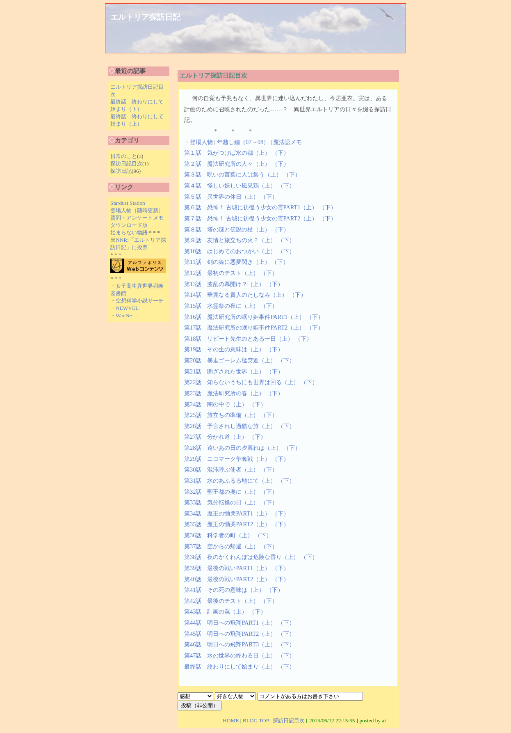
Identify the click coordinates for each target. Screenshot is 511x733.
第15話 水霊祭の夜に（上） (221, 305)
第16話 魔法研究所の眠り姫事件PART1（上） (244, 317)
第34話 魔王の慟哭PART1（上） (227, 513)
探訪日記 (121, 171)
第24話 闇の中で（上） (215, 404)
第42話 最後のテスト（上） (221, 601)
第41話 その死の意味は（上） (224, 589)
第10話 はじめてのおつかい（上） (230, 251)
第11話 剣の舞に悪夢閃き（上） (227, 262)
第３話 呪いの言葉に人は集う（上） (233, 174)
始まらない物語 (129, 232)
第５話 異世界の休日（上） (221, 196)
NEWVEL (127, 308)
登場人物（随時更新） (137, 210)
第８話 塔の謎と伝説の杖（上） (227, 229)
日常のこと (123, 156)
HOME (231, 720)
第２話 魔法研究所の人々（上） (227, 163)
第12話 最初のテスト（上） (221, 273)
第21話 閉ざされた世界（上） (224, 371)
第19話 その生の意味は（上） (224, 349)
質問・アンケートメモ (137, 218)
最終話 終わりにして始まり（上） (230, 666)
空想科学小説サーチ (140, 301)
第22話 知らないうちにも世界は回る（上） (241, 382)
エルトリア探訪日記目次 (213, 75)
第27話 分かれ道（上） (215, 436)
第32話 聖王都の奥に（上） (221, 491)
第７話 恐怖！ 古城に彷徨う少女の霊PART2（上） (250, 218)
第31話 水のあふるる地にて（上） (230, 480)
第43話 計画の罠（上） (215, 611)
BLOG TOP (256, 720)
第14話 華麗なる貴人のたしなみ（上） (235, 294)
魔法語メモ (287, 142)
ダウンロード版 (129, 225)
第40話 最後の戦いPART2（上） (227, 579)
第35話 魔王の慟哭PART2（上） (227, 524)
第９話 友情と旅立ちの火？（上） (230, 240)
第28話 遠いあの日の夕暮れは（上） (233, 447)
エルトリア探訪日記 (145, 17)
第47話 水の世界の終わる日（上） (230, 655)
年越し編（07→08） (243, 142)
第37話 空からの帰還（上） (221, 546)
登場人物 (201, 142)
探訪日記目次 (126, 163)
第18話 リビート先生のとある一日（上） (238, 338)
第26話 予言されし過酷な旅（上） (230, 426)
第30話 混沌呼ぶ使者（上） (221, 469)
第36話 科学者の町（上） (218, 535)
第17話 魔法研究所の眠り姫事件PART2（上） (244, 327)
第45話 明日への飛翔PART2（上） (230, 633)
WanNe (124, 315)
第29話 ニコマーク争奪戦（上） (227, 459)
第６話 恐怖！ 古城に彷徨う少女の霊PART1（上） (250, 207)
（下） (280, 152)
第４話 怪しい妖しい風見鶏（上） (230, 185)
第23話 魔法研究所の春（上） (224, 393)
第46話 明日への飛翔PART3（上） (230, 644)
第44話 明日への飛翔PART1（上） (230, 622)
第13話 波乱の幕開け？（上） (224, 284)
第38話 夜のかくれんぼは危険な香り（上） (241, 557)
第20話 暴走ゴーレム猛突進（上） (230, 360)
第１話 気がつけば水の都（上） (227, 152)
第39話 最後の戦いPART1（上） (227, 568)
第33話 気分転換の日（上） (221, 502)
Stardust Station (127, 203)
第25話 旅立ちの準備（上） (221, 415)
